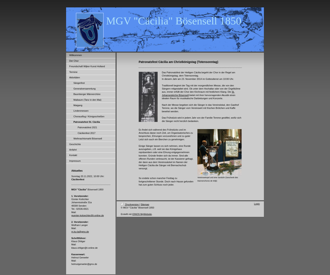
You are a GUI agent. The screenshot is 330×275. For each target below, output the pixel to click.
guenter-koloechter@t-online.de (87, 215)
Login (257, 204)
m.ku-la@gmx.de (80, 231)
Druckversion (130, 204)
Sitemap (145, 204)
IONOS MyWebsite (142, 214)
